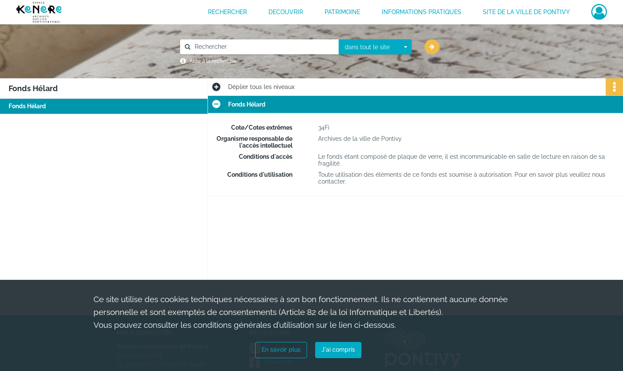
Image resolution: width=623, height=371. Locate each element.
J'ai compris (338, 349)
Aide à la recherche (213, 61)
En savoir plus (281, 349)
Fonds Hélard (27, 106)
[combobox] (375, 47)
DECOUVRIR (285, 12)
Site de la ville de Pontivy (526, 12)
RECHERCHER (227, 12)
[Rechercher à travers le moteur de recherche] (264, 46)
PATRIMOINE (342, 12)
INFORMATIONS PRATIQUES (421, 12)
